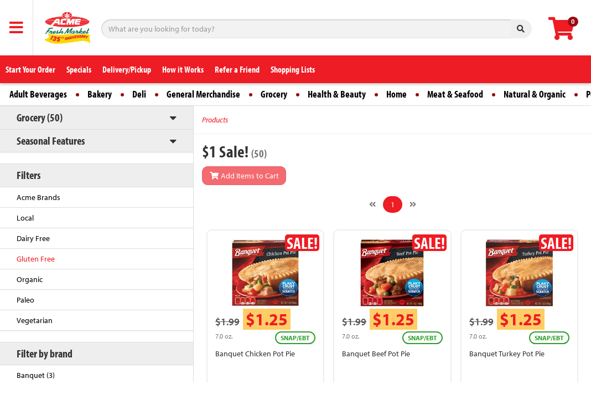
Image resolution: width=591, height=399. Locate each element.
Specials (78, 69)
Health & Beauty (337, 94)
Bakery (99, 94)
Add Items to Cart (244, 176)
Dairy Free (33, 238)
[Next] (413, 204)
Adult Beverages (38, 94)
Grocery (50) (40, 117)
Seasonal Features (51, 140)
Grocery (274, 94)
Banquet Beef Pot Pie (376, 354)
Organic (30, 279)
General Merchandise (203, 94)
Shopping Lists (293, 69)
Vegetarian (35, 320)
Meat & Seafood (455, 94)
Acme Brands (38, 197)
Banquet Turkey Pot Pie (507, 354)
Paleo (25, 300)
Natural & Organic (535, 94)
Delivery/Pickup (126, 69)
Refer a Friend (237, 69)
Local (25, 218)
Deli (139, 94)
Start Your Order (30, 69)
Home (396, 94)
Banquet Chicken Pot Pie (255, 354)
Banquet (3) (36, 375)
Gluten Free (36, 259)
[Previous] (372, 204)
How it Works (183, 69)
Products (215, 120)
